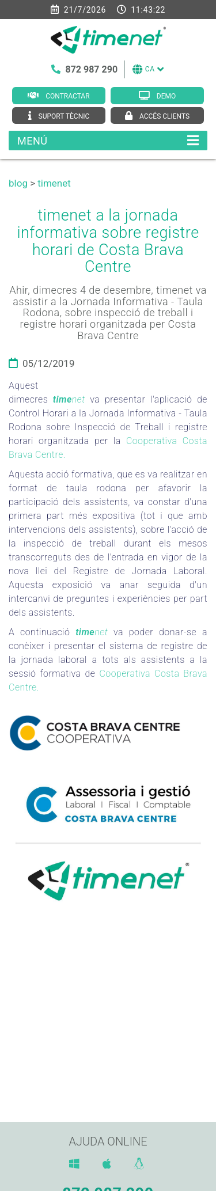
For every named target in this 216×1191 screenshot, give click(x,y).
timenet (54, 183)
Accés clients (164, 116)
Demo (166, 96)
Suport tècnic (64, 116)
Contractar (67, 96)
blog (18, 183)
